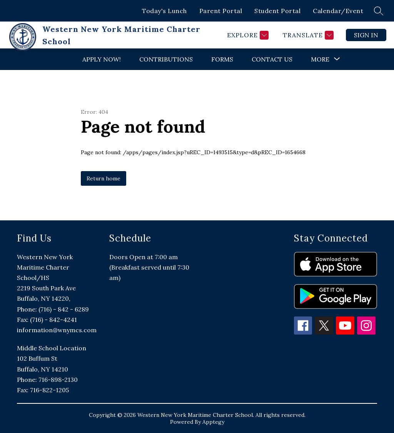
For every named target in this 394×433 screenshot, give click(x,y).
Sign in (366, 35)
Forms (222, 59)
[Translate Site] (307, 35)
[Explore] (247, 35)
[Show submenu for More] (320, 59)
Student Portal (277, 11)
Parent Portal (220, 11)
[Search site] (378, 10)
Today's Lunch (164, 11)
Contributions (166, 59)
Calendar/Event (338, 11)
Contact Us (272, 59)
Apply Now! (101, 59)
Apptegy (213, 421)
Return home (103, 178)
